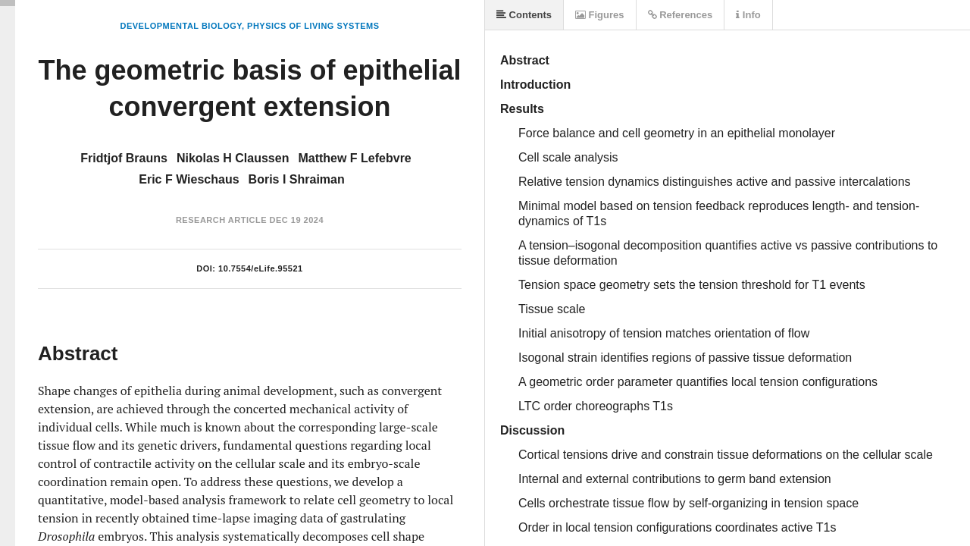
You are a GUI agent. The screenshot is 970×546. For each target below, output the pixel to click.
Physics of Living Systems (313, 25)
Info (748, 14)
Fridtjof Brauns (123, 158)
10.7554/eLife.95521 (260, 268)
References (680, 14)
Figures (599, 14)
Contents (524, 14)
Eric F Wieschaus (189, 179)
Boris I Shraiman (297, 179)
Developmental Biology (180, 25)
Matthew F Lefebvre (354, 158)
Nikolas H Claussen (233, 158)
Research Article (221, 219)
